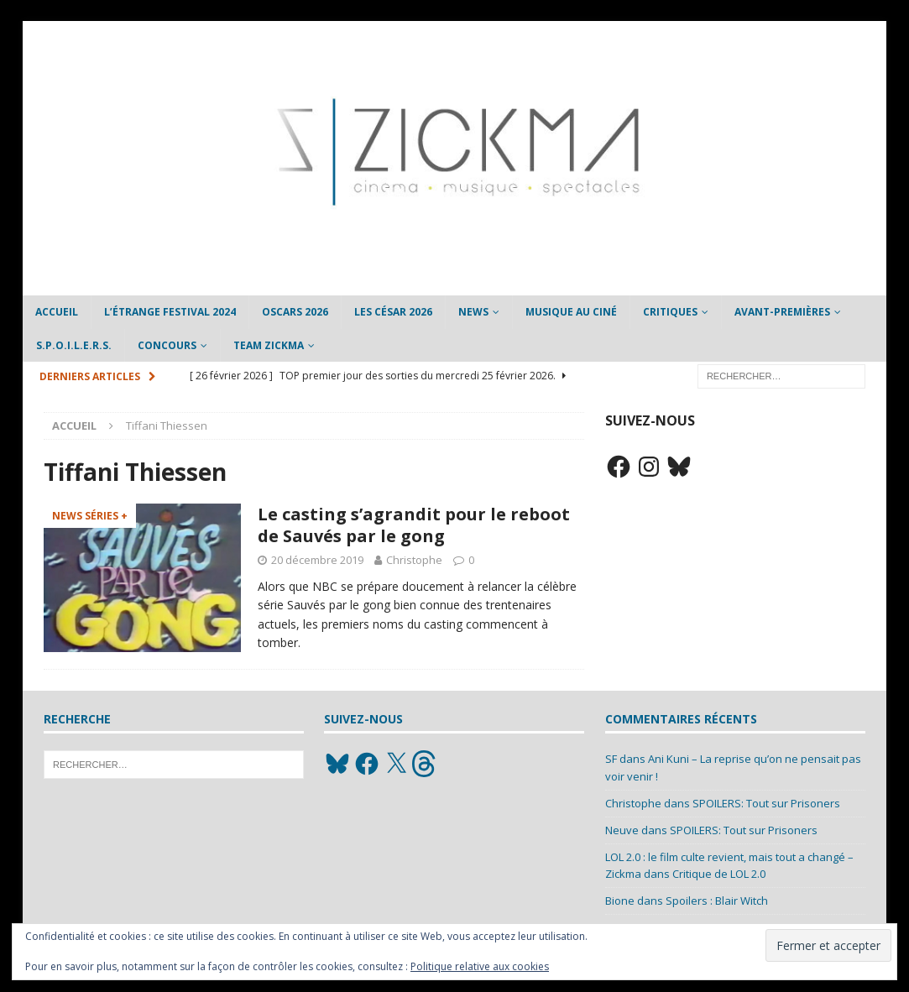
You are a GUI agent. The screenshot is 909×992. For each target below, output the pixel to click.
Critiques (670, 312)
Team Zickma (268, 345)
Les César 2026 (393, 312)
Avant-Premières (782, 312)
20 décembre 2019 (317, 559)
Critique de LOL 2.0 (718, 873)
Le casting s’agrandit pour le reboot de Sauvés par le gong (414, 525)
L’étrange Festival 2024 (170, 312)
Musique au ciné (571, 312)
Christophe (414, 559)
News (473, 312)
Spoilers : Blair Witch (717, 900)
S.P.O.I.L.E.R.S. (74, 345)
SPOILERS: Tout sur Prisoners (766, 803)
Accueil (56, 312)
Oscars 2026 (295, 312)
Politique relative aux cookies (479, 966)
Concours (167, 345)
